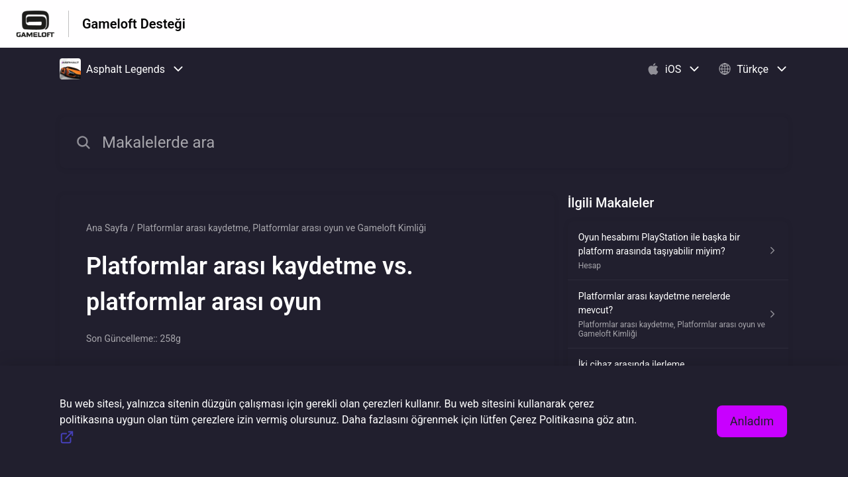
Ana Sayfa (107, 228)
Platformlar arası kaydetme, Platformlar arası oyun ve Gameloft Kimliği (282, 228)
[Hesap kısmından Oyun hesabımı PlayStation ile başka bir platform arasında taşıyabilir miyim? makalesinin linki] (678, 250)
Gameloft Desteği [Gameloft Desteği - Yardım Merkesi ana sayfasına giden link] (134, 24)
